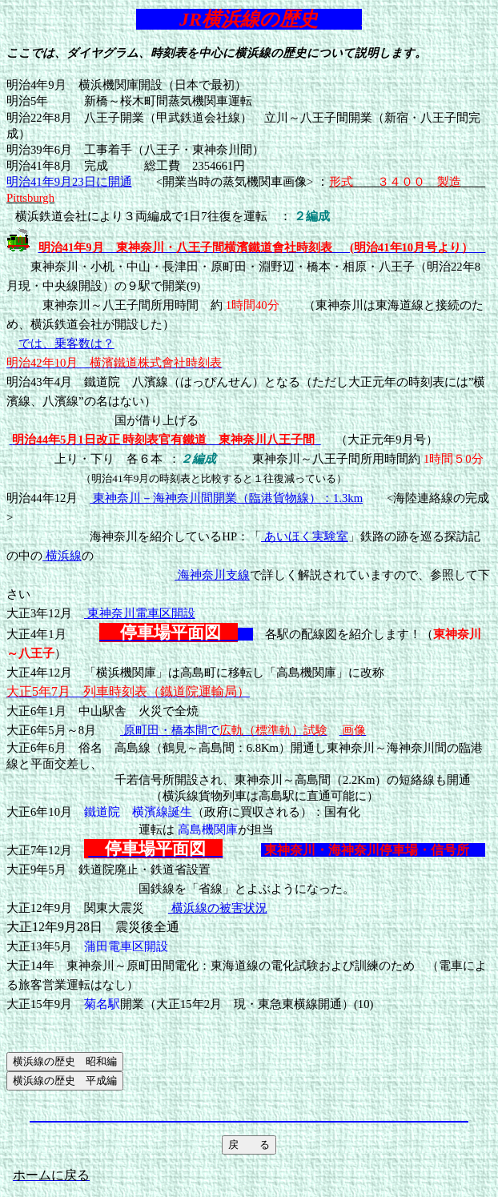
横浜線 (62, 555)
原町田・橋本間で (223, 730)
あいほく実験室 (304, 536)
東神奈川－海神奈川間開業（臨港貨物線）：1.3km (226, 498)
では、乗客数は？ (66, 343)
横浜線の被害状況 (217, 908)
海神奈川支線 (212, 574)
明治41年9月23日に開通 (69, 181)
